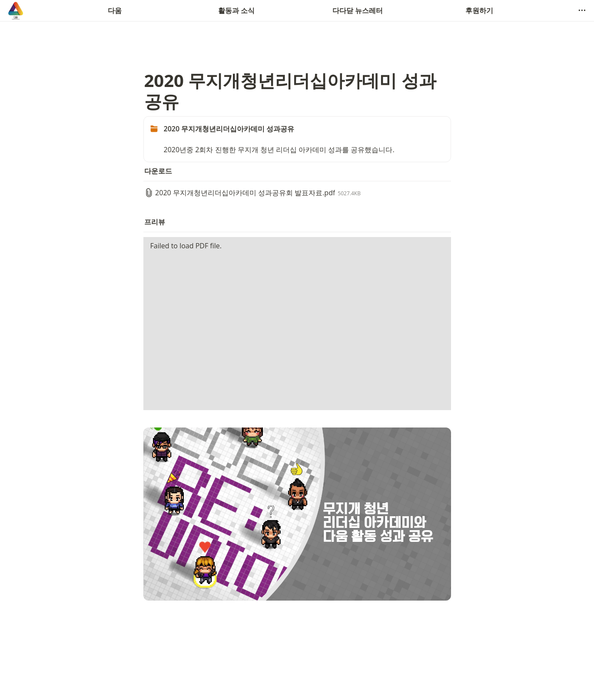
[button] (582, 10)
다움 (115, 10)
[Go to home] (15, 10)
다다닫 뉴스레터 (357, 10)
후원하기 (479, 10)
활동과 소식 (236, 10)
